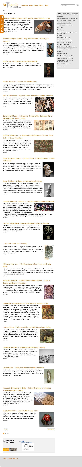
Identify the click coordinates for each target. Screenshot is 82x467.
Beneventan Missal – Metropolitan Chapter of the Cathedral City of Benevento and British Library (27, 117)
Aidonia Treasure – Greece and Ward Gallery (20, 82)
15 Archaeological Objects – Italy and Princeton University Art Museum (26, 40)
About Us (15, 458)
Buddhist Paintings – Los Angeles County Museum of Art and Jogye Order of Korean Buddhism (28, 136)
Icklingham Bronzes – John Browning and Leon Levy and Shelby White (27, 265)
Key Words (25, 5)
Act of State (60, 16)
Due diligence (60, 29)
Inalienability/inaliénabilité (63, 44)
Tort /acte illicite (60, 66)
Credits (5, 458)
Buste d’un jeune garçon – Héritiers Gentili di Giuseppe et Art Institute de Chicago (29, 159)
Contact (10, 458)
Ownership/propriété (62, 53)
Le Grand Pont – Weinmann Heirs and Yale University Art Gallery (27, 327)
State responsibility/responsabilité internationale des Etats (65, 61)
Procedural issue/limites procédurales (65, 55)
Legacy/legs (60, 51)
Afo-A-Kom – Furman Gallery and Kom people (20, 61)
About (46, 5)
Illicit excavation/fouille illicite (63, 37)
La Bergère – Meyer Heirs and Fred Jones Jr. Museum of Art (25, 303)
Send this (7, 433)
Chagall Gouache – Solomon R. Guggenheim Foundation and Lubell (28, 201)
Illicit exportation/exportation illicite (65, 40)
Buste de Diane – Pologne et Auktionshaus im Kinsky (22, 181)
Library (41, 5)
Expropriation (60, 35)
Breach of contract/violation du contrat (66, 20)
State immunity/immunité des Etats (65, 58)
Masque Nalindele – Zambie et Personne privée (20, 411)
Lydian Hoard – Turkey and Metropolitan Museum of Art (23, 368)
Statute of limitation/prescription (64, 63)
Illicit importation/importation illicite (65, 42)
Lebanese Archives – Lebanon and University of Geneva (24, 347)
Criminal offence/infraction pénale (65, 25)
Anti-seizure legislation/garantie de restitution (67, 18)
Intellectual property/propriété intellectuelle (67, 46)
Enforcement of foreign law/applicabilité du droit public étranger (67, 32)
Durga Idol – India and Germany (15, 244)
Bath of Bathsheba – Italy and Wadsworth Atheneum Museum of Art (28, 96)
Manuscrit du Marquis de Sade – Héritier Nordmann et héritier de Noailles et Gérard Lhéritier (27, 389)
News (31, 5)
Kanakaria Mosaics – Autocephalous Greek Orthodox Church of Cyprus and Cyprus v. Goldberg (26, 282)
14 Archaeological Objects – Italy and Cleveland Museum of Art (26, 18)
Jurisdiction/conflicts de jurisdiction (65, 49)
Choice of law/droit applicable (64, 22)
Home (4, 10)
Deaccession (60, 27)
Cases (36, 5)
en (76, 5)
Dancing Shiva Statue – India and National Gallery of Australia (26, 223)
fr (78, 5)
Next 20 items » (51, 429)
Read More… (5, 32)
